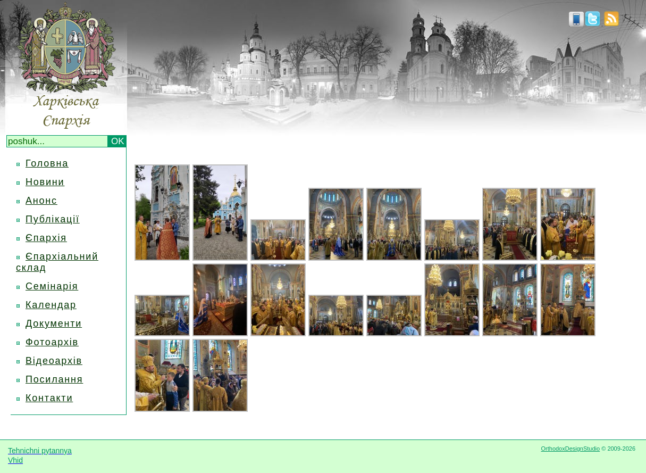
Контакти (49, 398)
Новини (45, 182)
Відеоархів (54, 360)
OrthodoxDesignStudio (570, 448)
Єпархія (46, 238)
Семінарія (52, 286)
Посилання (54, 379)
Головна (47, 163)
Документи (54, 323)
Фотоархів (52, 342)
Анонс (41, 200)
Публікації (53, 219)
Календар (51, 305)
